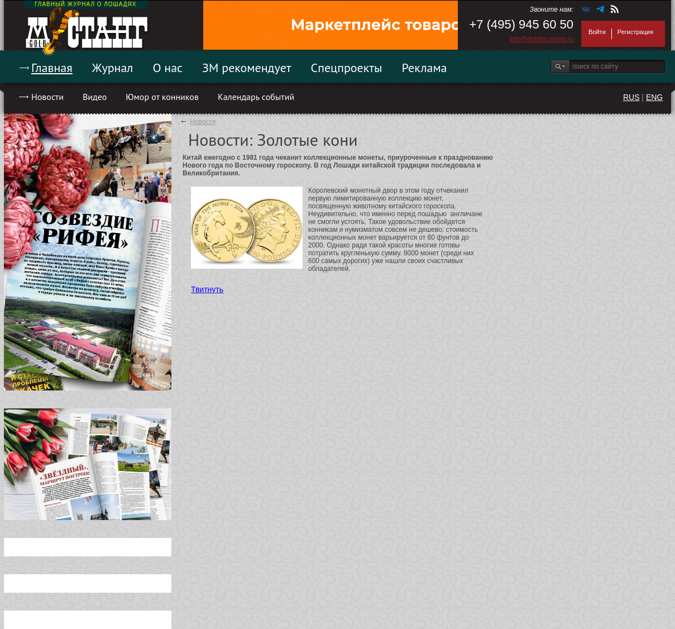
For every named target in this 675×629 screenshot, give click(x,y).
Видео (95, 96)
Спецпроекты (346, 67)
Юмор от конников (162, 96)
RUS (631, 97)
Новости (47, 96)
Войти (597, 31)
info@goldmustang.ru (541, 39)
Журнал (112, 67)
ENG (654, 97)
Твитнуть (207, 289)
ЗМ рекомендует (246, 67)
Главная (52, 67)
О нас (167, 67)
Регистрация (635, 31)
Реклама (424, 67)
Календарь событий (256, 96)
